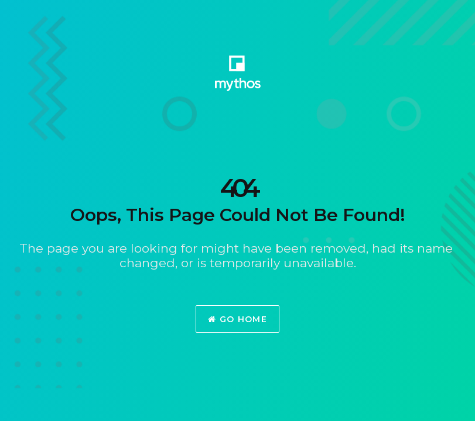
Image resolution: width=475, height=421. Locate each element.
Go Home (237, 319)
